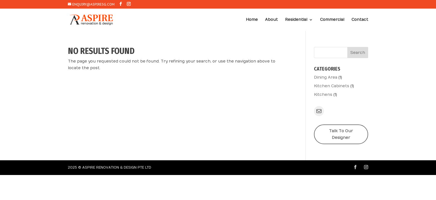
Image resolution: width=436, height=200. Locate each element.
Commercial (332, 20)
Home (252, 20)
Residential (296, 20)
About (271, 20)
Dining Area (325, 77)
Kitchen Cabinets (331, 86)
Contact (359, 20)
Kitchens (323, 94)
